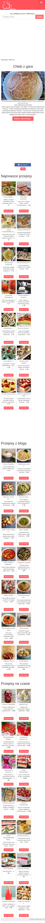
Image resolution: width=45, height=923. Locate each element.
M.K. (43, 919)
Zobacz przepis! (9, 211)
